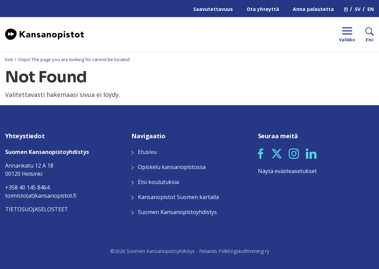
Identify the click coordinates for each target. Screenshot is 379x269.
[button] (260, 153)
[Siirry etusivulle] (44, 33)
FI (346, 9)
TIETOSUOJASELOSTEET (36, 209)
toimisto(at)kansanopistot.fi (40, 195)
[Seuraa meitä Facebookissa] (260, 153)
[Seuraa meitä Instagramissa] (294, 153)
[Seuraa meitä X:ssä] (277, 153)
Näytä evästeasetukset (287, 171)
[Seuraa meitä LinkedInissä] (311, 153)
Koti (9, 59)
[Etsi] (364, 34)
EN (370, 9)
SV (358, 9)
